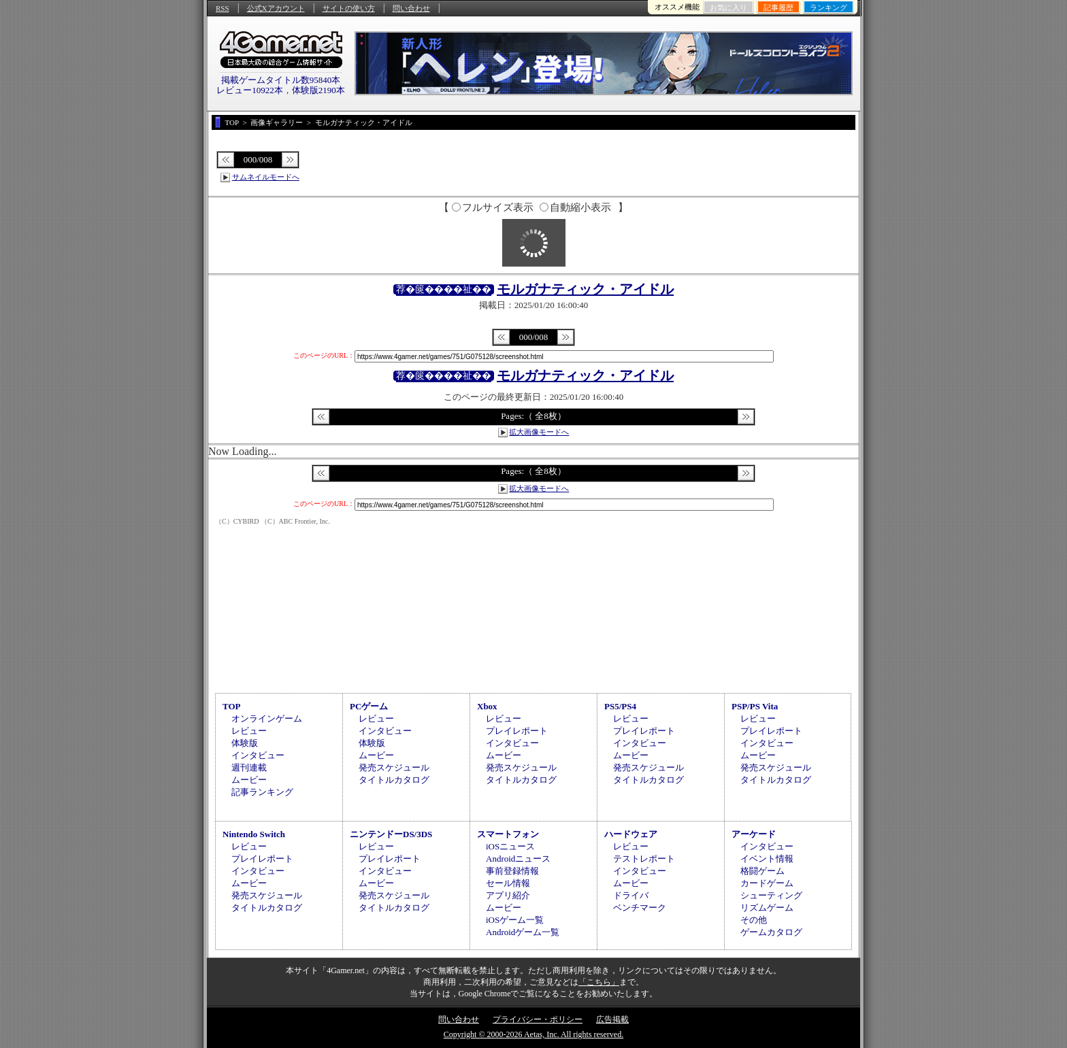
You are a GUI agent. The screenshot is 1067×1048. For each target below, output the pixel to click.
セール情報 (508, 883)
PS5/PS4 (620, 706)
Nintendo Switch (254, 834)
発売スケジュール (394, 767)
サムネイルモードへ (265, 177)
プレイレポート (517, 731)
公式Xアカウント (276, 8)
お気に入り (728, 7)
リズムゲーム (766, 907)
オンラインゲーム (266, 718)
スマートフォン (508, 834)
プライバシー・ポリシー (537, 1019)
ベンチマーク (639, 907)
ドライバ (631, 895)
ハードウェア (630, 834)
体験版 (244, 743)
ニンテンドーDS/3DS (391, 834)
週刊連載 (249, 767)
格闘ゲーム (762, 871)
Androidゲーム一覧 (522, 932)
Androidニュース (518, 858)
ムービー (249, 780)
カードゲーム (766, 883)
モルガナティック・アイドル (585, 289)
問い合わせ (411, 8)
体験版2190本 (318, 90)
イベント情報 (766, 858)
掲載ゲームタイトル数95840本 (281, 80)
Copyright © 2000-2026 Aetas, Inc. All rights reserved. (533, 1034)
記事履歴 (778, 7)
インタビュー (257, 755)
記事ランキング (262, 792)
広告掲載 (612, 1019)
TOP (232, 706)
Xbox (487, 706)
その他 (753, 920)
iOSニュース (510, 846)
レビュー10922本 (249, 90)
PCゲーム (369, 706)
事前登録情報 (512, 871)
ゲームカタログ (771, 932)
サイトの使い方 (349, 8)
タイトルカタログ (394, 780)
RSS (222, 8)
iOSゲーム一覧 (515, 920)
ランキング (828, 7)
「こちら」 (598, 982)
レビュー (249, 731)
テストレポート (644, 858)
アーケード (754, 834)
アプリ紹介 (508, 895)
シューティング (771, 895)
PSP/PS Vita (755, 706)
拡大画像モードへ (539, 432)
